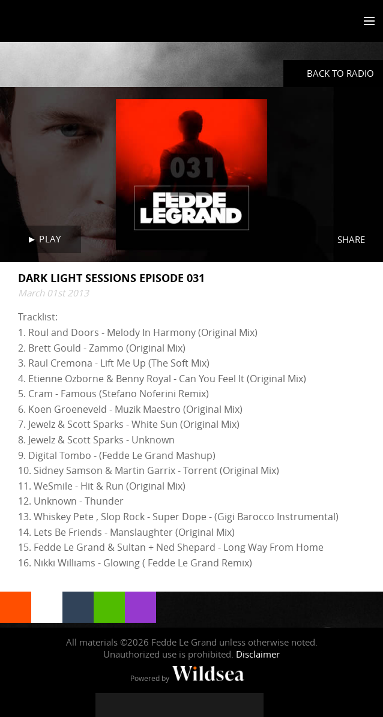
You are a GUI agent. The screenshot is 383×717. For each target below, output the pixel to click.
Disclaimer (258, 654)
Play (50, 239)
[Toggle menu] (366, 21)
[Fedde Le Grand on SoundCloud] (204, 705)
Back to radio (340, 73)
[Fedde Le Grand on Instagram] (155, 705)
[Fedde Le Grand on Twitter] (131, 705)
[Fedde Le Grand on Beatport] (252, 705)
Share (351, 239)
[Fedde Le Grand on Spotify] (228, 705)
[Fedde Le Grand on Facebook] (107, 705)
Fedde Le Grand (44, 22)
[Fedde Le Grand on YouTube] (179, 705)
